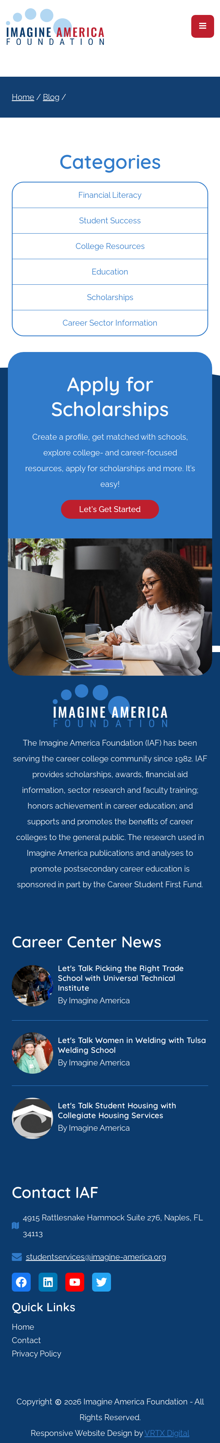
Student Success (110, 220)
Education (110, 271)
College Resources (110, 246)
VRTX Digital (166, 1433)
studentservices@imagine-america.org (96, 1257)
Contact (26, 1340)
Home (23, 97)
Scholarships (110, 297)
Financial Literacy (110, 195)
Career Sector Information (110, 323)
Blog (51, 97)
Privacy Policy (36, 1353)
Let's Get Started (110, 509)
